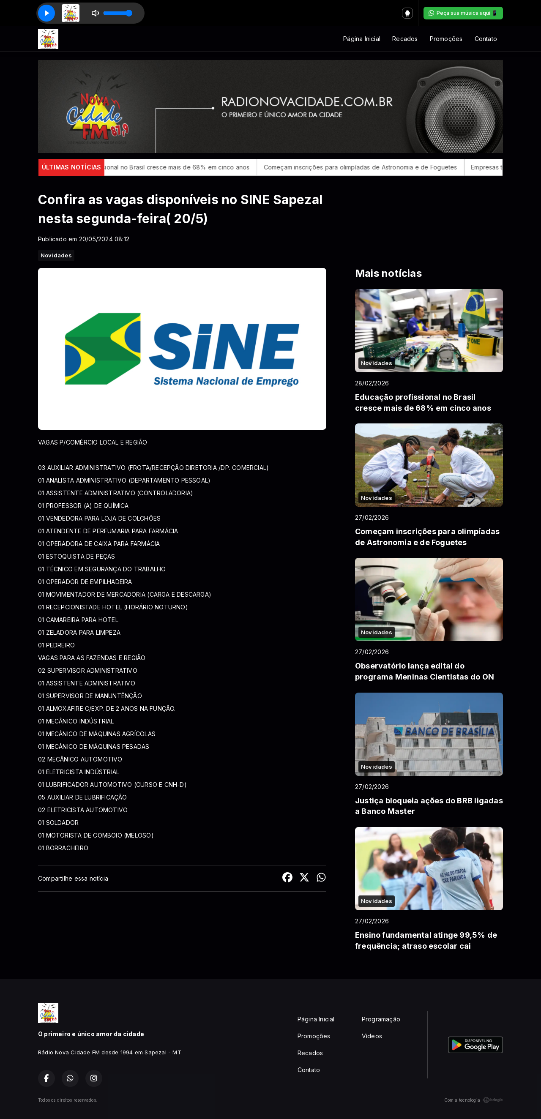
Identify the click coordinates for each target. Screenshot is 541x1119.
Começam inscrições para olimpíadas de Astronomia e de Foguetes (405, 167)
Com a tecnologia (473, 1100)
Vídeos (372, 1036)
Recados (405, 38)
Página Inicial (361, 38)
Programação (381, 1019)
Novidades (56, 255)
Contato (486, 38)
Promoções (446, 38)
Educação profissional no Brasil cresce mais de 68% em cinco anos (197, 167)
